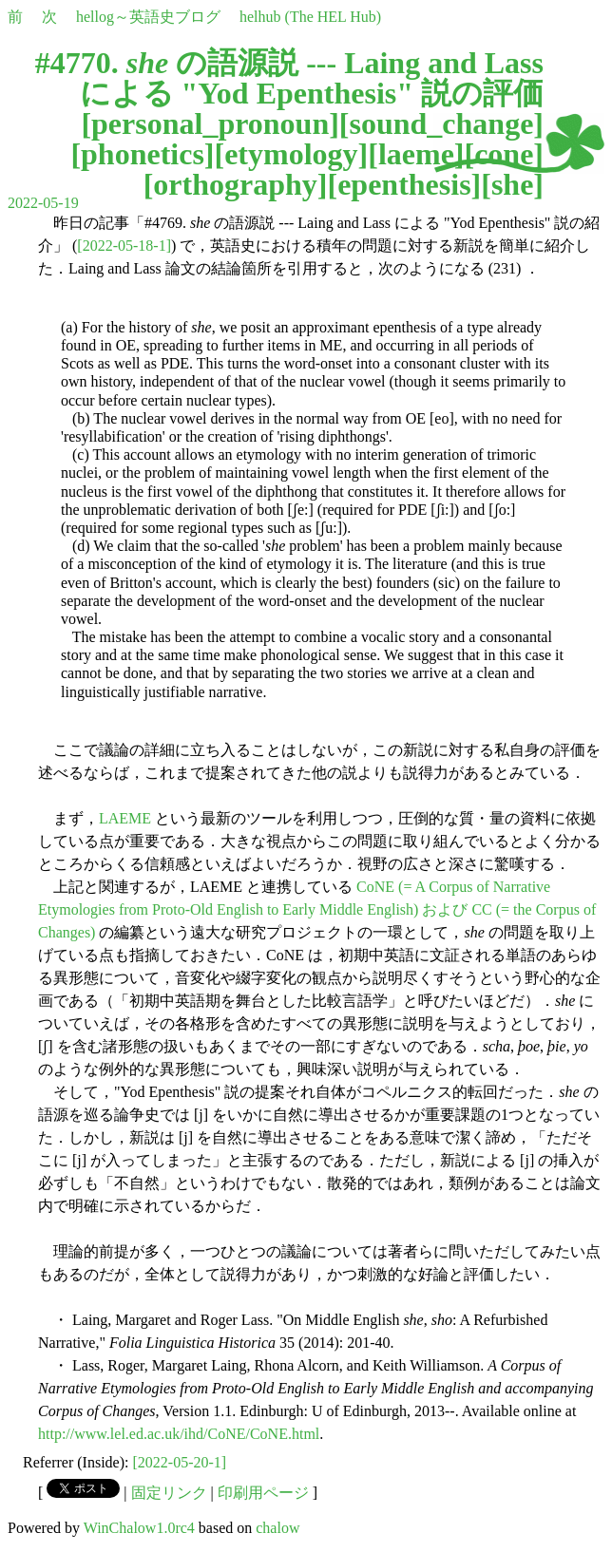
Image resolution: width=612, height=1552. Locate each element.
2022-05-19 (43, 203)
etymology (290, 154)
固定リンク (169, 1493)
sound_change (442, 123)
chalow (277, 1528)
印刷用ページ (263, 1493)
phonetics (142, 154)
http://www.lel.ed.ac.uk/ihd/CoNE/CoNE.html (178, 1434)
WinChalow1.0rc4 (139, 1528)
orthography (234, 184)
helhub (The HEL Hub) (310, 17)
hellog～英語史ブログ (148, 17)
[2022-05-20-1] (180, 1462)
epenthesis (403, 184)
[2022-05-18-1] (124, 245)
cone (503, 154)
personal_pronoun (210, 123)
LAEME (125, 818)
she (512, 184)
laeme (416, 154)
